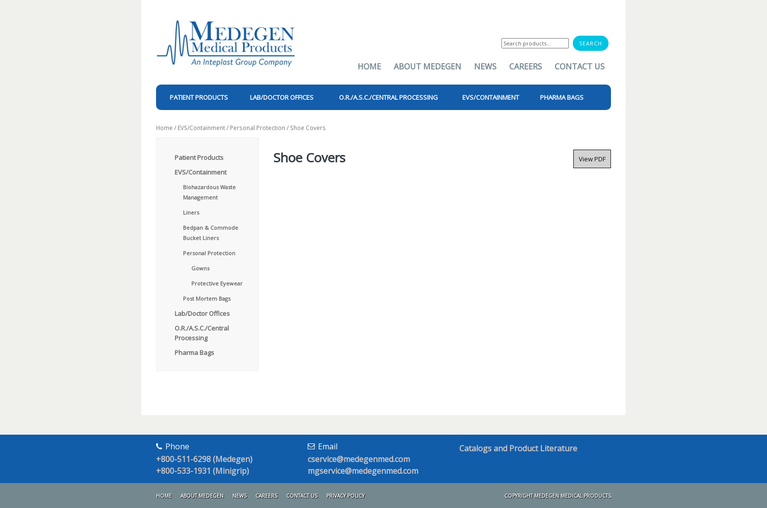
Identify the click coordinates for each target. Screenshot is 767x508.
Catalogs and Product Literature (518, 448)
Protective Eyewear (217, 283)
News (485, 66)
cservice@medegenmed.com (359, 459)
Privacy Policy (345, 495)
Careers (525, 66)
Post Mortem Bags (206, 298)
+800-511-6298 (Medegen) (204, 459)
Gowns (200, 268)
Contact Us (580, 66)
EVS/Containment (201, 128)
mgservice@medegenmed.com (363, 470)
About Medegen (427, 66)
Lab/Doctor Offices (202, 313)
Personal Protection (257, 128)
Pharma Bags (194, 352)
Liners (191, 212)
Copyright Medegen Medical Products (557, 495)
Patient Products (199, 157)
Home (369, 66)
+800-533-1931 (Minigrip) (202, 470)
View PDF (592, 159)
